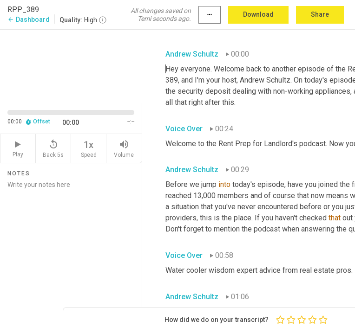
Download (258, 14)
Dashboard (28, 19)
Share (320, 14)
